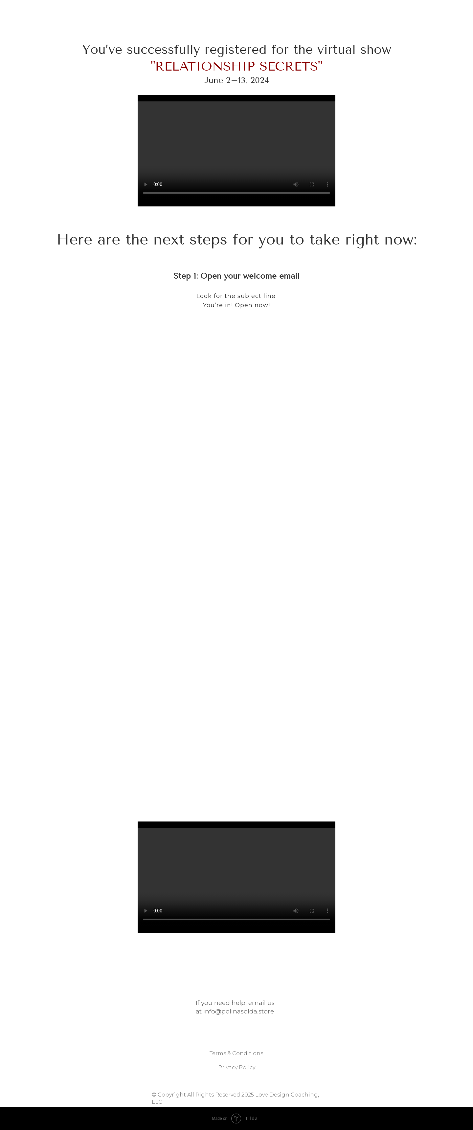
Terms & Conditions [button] (236, 1064)
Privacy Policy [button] (236, 1078)
